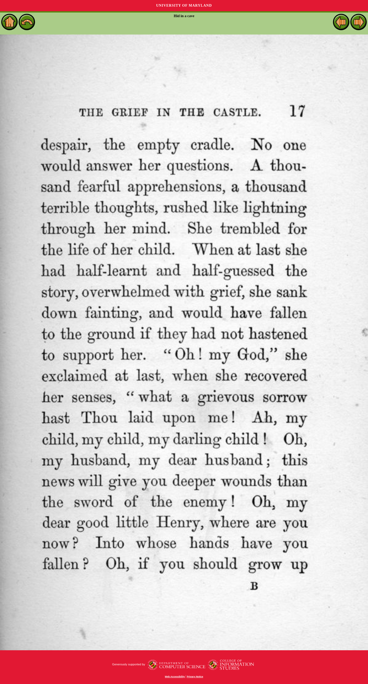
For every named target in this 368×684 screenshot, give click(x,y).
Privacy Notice (195, 676)
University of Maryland (184, 5)
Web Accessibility (175, 676)
